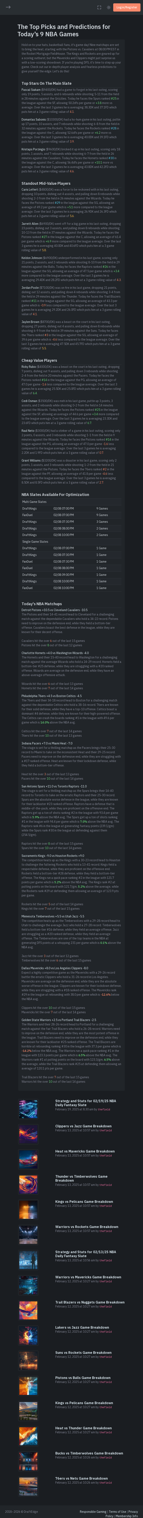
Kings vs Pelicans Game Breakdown (84, 1201)
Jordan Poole (30, 288)
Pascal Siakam (31, 90)
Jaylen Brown (30, 322)
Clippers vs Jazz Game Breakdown (83, 1126)
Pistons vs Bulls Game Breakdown (82, 1378)
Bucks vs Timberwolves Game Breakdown (89, 1453)
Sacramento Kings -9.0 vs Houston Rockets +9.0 (53, 856)
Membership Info (127, 1516)
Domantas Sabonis (34, 119)
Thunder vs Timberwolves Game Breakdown (81, 1178)
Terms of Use (117, 1512)
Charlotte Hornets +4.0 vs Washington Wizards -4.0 (55, 653)
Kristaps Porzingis (33, 149)
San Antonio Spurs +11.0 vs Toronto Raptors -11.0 (54, 786)
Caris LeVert (30, 189)
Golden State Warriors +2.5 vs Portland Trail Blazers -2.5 (59, 1020)
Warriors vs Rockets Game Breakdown (86, 1227)
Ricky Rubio (29, 367)
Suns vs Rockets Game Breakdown (83, 1352)
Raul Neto (28, 431)
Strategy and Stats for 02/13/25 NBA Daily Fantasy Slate (85, 1254)
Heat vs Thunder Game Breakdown (83, 1428)
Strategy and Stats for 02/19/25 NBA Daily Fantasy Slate (85, 1103)
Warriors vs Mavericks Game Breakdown (88, 1277)
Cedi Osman (29, 401)
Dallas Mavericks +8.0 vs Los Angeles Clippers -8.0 (55, 968)
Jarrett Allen (30, 224)
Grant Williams (31, 460)
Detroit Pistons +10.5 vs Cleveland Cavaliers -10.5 (54, 610)
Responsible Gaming (93, 1512)
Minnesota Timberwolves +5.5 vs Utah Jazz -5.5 (53, 916)
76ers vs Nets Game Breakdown (81, 1478)
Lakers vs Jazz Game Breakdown (82, 1327)
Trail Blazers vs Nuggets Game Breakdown (90, 1302)
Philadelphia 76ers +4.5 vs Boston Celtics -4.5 (52, 696)
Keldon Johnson (32, 258)
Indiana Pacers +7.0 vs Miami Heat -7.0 (47, 743)
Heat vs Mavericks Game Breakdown (85, 1151)
